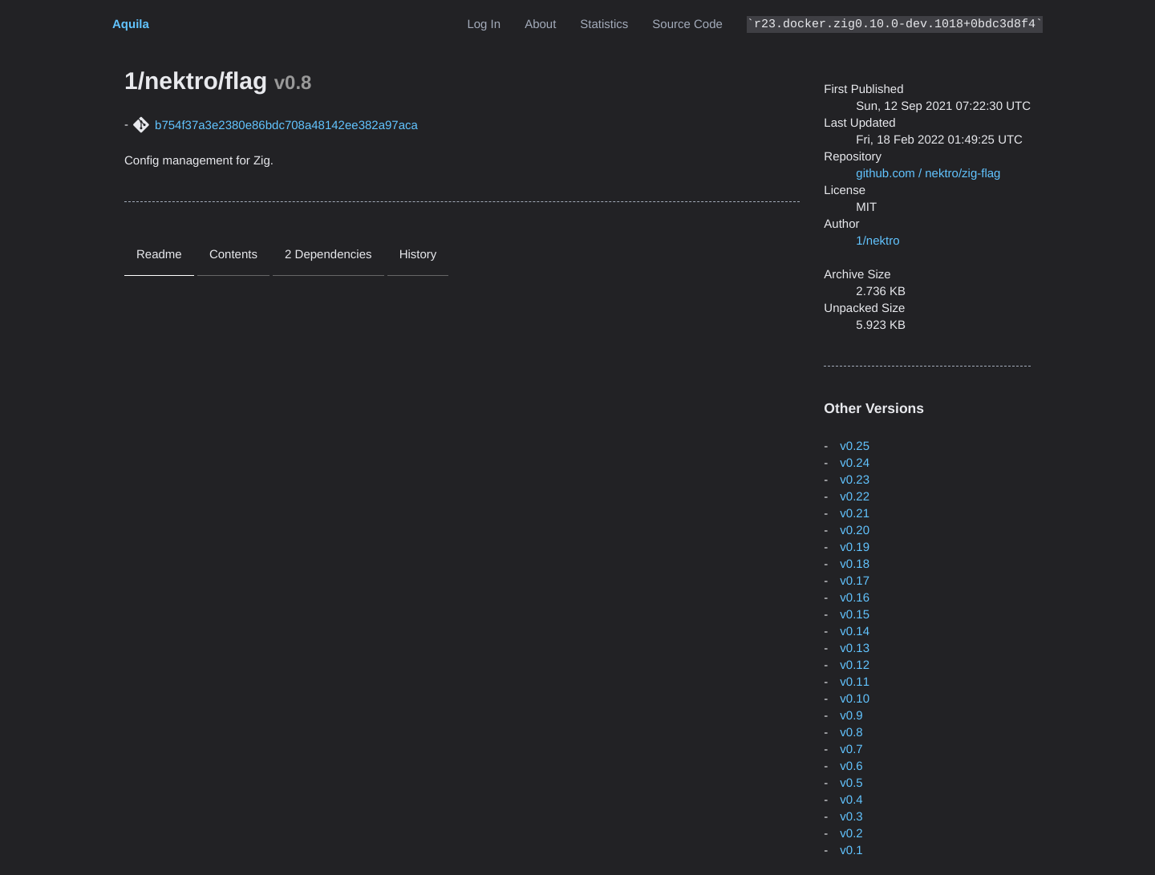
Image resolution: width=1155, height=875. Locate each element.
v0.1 (851, 850)
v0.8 (851, 732)
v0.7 (851, 749)
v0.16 (854, 598)
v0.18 (854, 564)
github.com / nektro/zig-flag (928, 173)
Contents (233, 254)
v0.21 (854, 514)
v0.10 (854, 699)
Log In (483, 24)
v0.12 (854, 665)
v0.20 (854, 530)
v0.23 (854, 480)
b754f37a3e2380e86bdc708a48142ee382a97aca (286, 125)
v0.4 (851, 800)
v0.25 (854, 446)
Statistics (604, 24)
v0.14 (854, 631)
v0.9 (851, 716)
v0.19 (854, 547)
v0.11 (854, 682)
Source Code (687, 24)
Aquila (130, 24)
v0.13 (854, 648)
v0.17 (854, 581)
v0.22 (854, 497)
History (418, 254)
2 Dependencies (328, 254)
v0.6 (851, 766)
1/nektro (877, 241)
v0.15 (854, 615)
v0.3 (851, 817)
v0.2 (851, 834)
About (540, 24)
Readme (159, 254)
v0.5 (851, 783)
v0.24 (854, 463)
